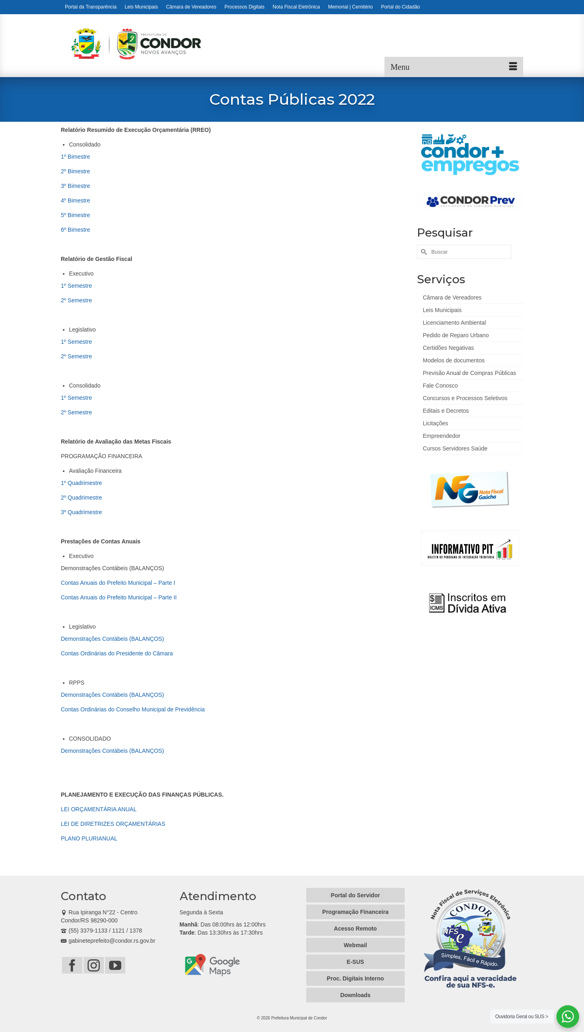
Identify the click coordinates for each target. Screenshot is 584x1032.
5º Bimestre (75, 215)
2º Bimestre (75, 171)
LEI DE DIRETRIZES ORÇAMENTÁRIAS (113, 824)
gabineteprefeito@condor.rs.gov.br (108, 940)
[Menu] (453, 67)
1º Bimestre (75, 156)
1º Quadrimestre (81, 483)
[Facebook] (72, 965)
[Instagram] (94, 965)
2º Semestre (76, 300)
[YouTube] (115, 965)
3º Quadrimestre (81, 512)
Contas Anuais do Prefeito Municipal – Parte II (119, 597)
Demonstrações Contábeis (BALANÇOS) (112, 639)
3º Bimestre (75, 186)
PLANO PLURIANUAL (89, 838)
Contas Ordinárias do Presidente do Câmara (117, 653)
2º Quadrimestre (81, 497)
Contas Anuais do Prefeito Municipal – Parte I (118, 583)
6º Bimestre (75, 229)
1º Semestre (76, 285)
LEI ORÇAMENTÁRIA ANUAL (99, 809)
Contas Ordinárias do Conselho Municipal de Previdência (133, 709)
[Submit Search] (423, 252)
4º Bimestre (75, 200)
